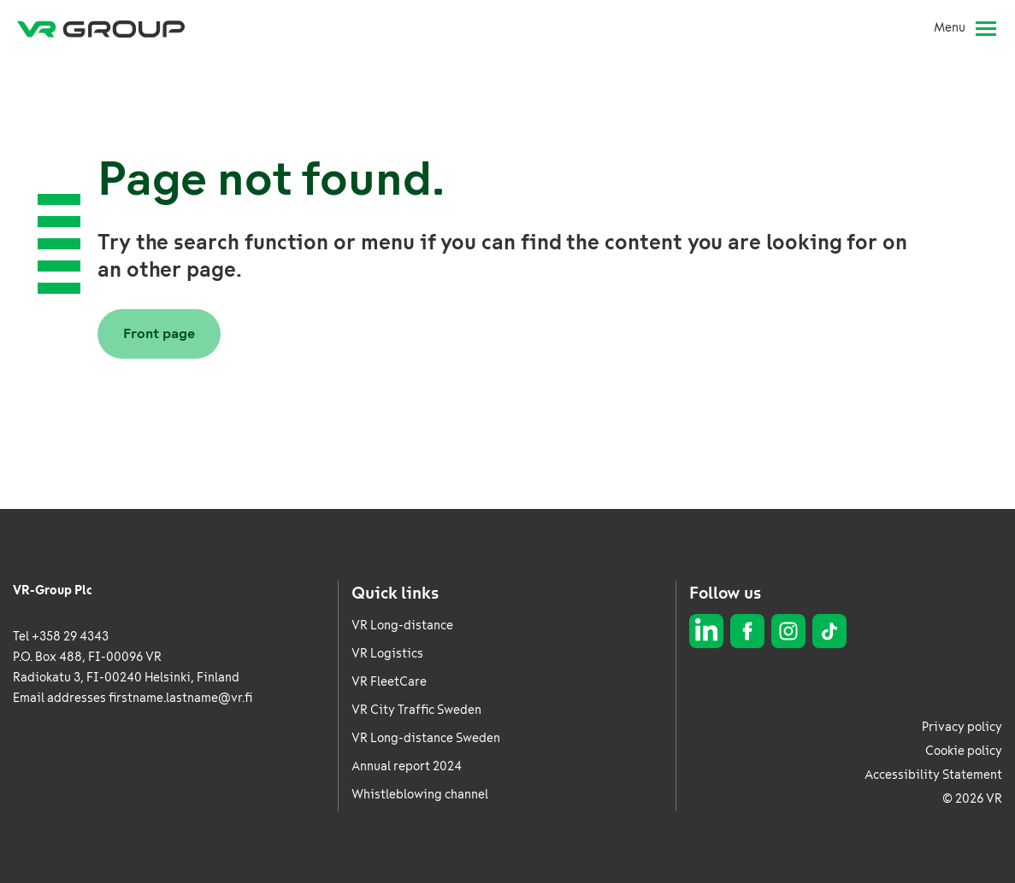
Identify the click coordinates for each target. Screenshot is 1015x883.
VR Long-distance (402, 625)
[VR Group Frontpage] (101, 28)
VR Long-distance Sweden (425, 738)
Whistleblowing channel (419, 794)
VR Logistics (387, 653)
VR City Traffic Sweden (416, 710)
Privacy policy (962, 727)
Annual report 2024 (406, 766)
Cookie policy (963, 751)
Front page (159, 333)
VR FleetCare (389, 682)
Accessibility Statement (933, 775)
